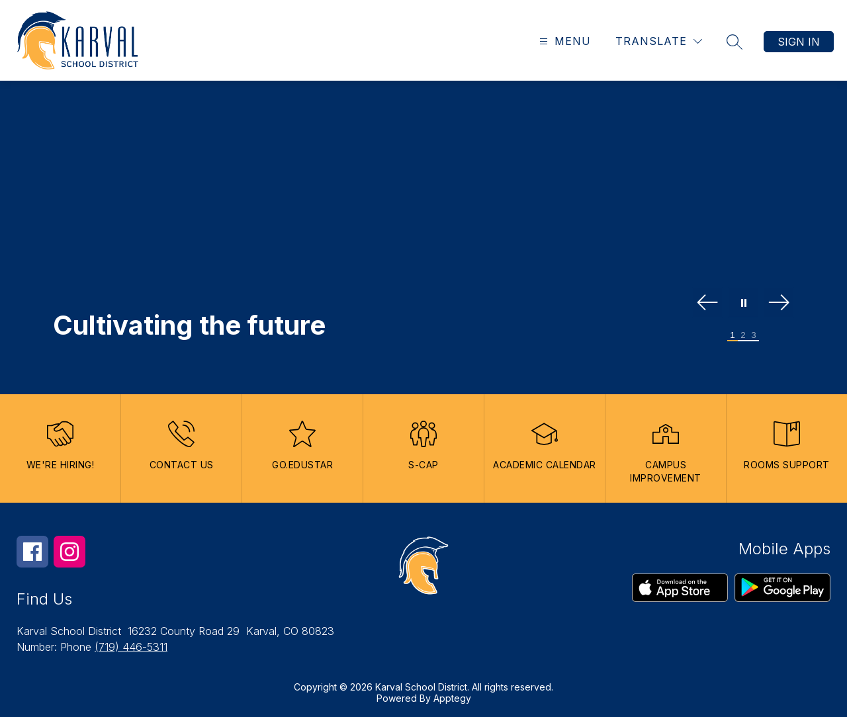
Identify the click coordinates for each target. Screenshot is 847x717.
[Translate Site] (658, 41)
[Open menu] (563, 41)
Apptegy (452, 698)
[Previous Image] (707, 303)
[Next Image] (779, 303)
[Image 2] (743, 335)
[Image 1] (732, 335)
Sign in (799, 41)
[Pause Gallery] (743, 303)
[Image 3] (753, 335)
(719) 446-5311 (131, 647)
